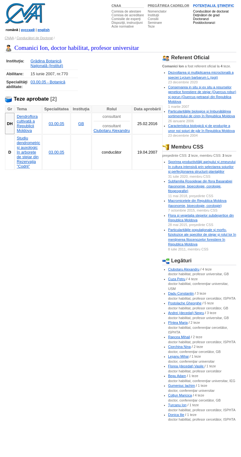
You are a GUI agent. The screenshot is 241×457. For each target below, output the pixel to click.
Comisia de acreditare (127, 15)
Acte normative (122, 26)
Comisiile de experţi (126, 19)
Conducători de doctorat (211, 11)
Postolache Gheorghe (185, 303)
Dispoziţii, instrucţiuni (127, 22)
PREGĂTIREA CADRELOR (168, 6)
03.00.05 (56, 123)
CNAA (116, 6)
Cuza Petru (176, 279)
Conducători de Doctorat (35, 38)
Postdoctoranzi (204, 22)
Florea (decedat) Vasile (186, 366)
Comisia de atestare (126, 11)
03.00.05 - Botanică (48, 82)
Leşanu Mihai (178, 356)
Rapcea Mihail (179, 337)
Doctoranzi (201, 19)
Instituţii (153, 15)
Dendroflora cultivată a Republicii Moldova (27, 123)
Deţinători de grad (206, 15)
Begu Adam (177, 376)
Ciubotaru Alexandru (112, 130)
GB (81, 123)
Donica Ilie (176, 415)
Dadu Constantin (181, 293)
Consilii (153, 19)
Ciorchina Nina (179, 347)
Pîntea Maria (178, 322)
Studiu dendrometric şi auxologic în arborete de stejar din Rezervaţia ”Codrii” (28, 152)
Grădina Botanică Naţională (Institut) (47, 63)
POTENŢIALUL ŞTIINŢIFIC (213, 6)
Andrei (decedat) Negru (186, 313)
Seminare (155, 22)
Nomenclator (157, 11)
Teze (151, 26)
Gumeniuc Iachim (181, 385)
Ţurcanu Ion (177, 405)
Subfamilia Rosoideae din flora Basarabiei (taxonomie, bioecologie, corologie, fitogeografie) (200, 186)
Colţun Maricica (180, 395)
